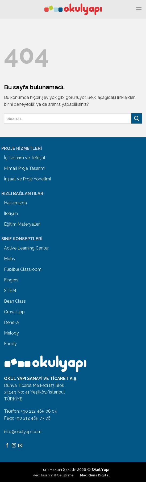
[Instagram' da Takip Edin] (14, 445)
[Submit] (136, 118)
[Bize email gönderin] (20, 445)
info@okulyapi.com (22, 431)
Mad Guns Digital (95, 475)
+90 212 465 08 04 (39, 411)
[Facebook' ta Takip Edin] (7, 445)
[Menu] (139, 9)
